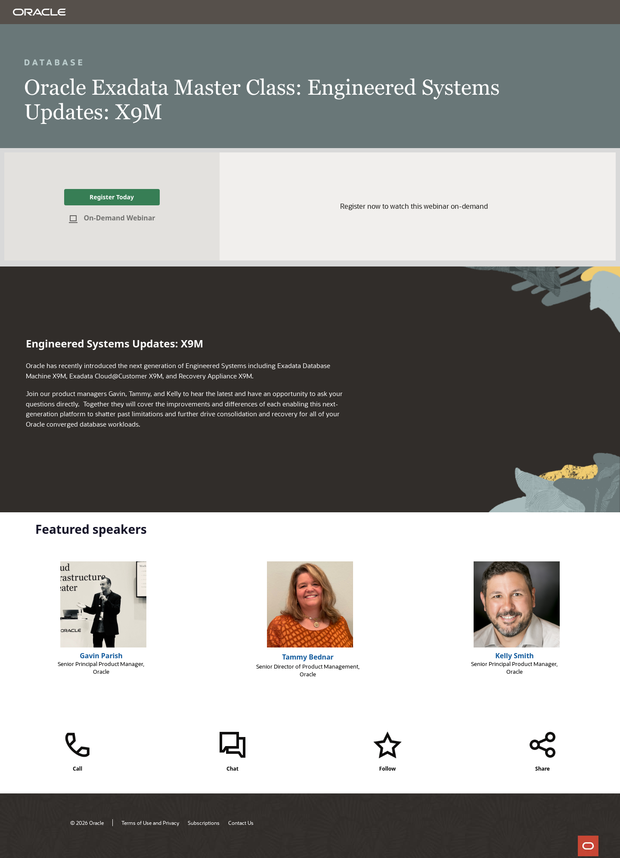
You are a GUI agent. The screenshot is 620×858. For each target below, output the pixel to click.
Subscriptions (204, 822)
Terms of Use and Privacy (150, 822)
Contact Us (241, 822)
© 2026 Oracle (87, 822)
